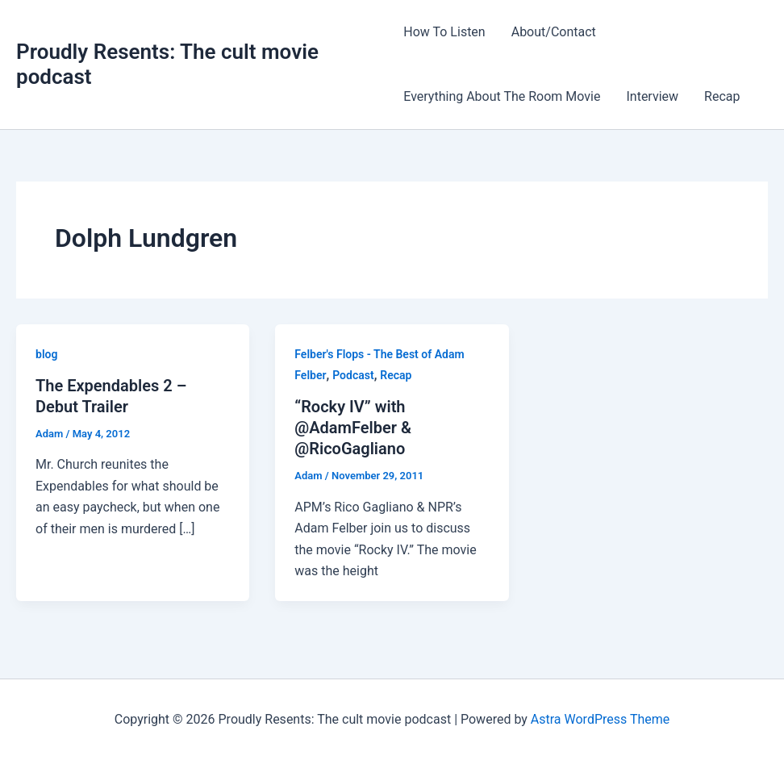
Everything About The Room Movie (501, 96)
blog (46, 354)
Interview (652, 96)
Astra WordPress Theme (600, 719)
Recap (722, 96)
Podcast (352, 375)
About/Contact (553, 32)
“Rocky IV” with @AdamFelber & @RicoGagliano (352, 427)
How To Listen (444, 32)
